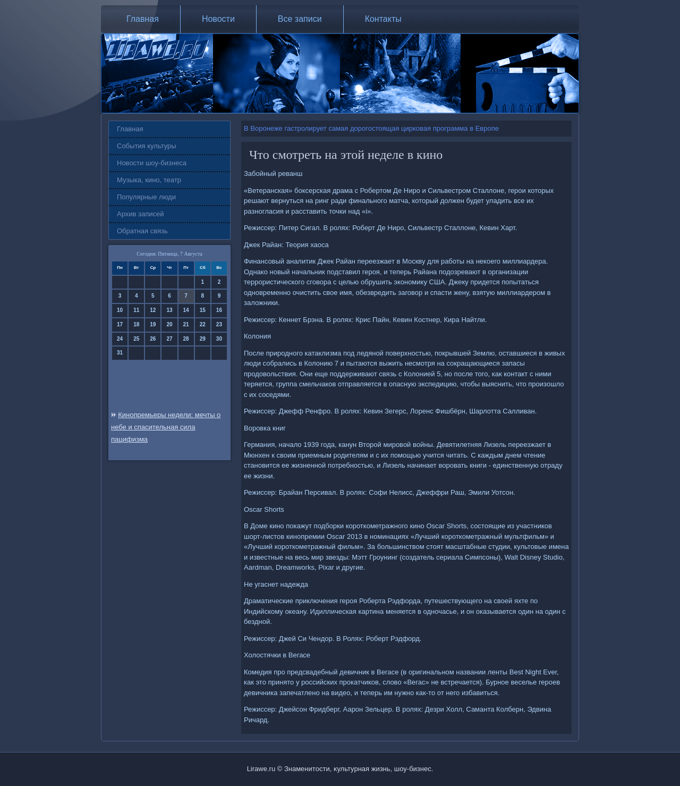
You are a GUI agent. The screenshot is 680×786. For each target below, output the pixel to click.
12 (153, 310)
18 (136, 324)
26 (153, 339)
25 (136, 339)
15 (203, 310)
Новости (218, 18)
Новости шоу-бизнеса (151, 163)
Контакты (383, 18)
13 (169, 310)
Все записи (300, 18)
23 (219, 324)
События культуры (146, 146)
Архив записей (140, 214)
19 (153, 324)
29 (203, 339)
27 (169, 339)
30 (219, 339)
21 (186, 324)
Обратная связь (142, 231)
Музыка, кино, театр (149, 180)
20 (169, 324)
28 (186, 339)
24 (120, 339)
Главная (142, 18)
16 (219, 310)
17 (120, 324)
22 (203, 324)
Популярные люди (146, 197)
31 (120, 353)
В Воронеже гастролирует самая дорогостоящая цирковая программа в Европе (371, 128)
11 (136, 310)
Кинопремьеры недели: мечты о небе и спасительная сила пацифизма (165, 427)
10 (120, 310)
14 (186, 310)
